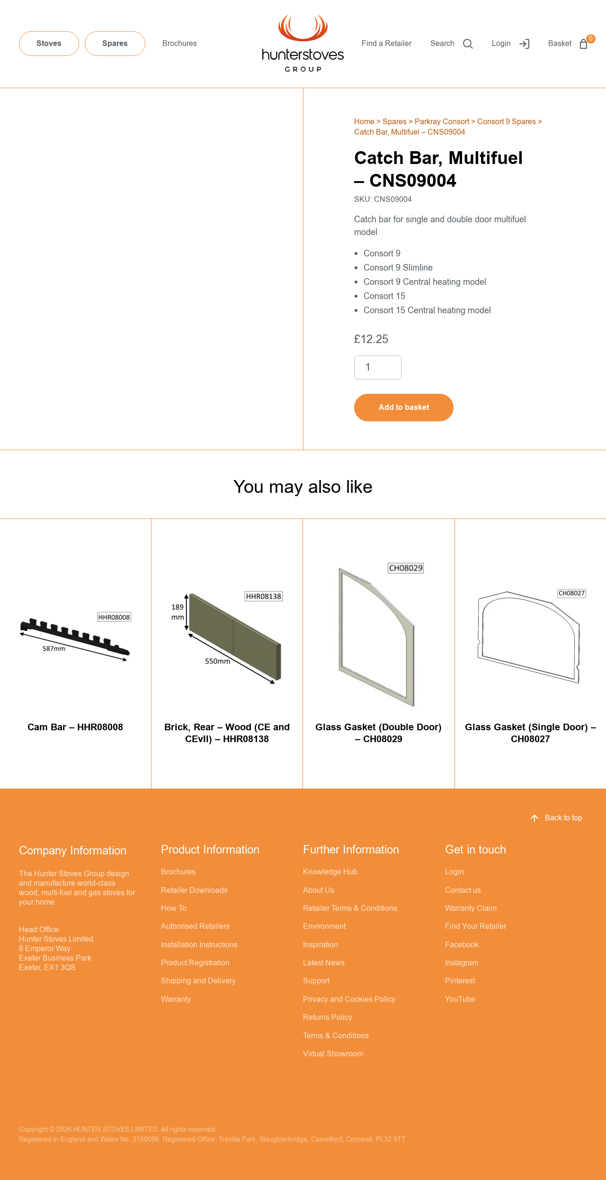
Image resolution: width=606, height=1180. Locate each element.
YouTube (460, 999)
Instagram (461, 963)
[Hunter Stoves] (303, 44)
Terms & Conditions (336, 1036)
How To (174, 908)
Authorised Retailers (195, 926)
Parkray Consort (442, 122)
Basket (567, 44)
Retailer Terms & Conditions (350, 908)
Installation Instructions (199, 945)
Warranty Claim (471, 908)
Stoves (49, 43)
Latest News (324, 963)
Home (364, 122)
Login (510, 44)
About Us (318, 890)
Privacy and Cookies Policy (349, 999)
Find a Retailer (386, 43)
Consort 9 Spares (506, 122)
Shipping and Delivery (198, 981)
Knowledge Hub (330, 872)
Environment (324, 926)
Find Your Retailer (475, 926)
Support (316, 981)
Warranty (176, 999)
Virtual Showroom (333, 1054)
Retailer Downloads (194, 890)
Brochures (179, 43)
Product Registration (195, 963)
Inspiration (320, 945)
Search (451, 44)
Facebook (462, 945)
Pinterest (460, 981)
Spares (115, 43)
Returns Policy (327, 1017)
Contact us (463, 890)
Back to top (555, 818)
